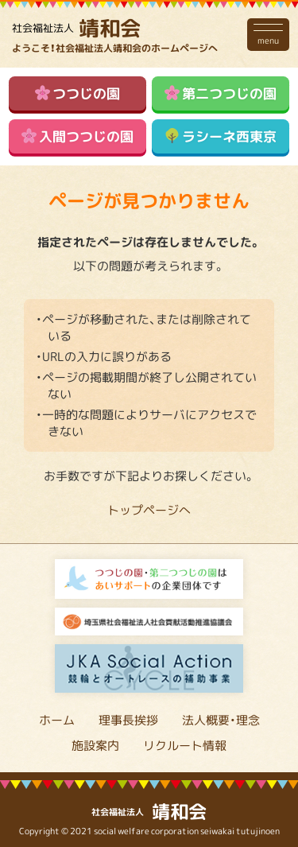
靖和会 (76, 27)
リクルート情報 (184, 745)
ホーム (57, 719)
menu (268, 34)
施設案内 (95, 745)
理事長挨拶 (128, 719)
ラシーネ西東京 (220, 136)
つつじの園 (78, 93)
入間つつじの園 (77, 136)
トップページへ (149, 510)
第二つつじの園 (220, 93)
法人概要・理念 (221, 719)
